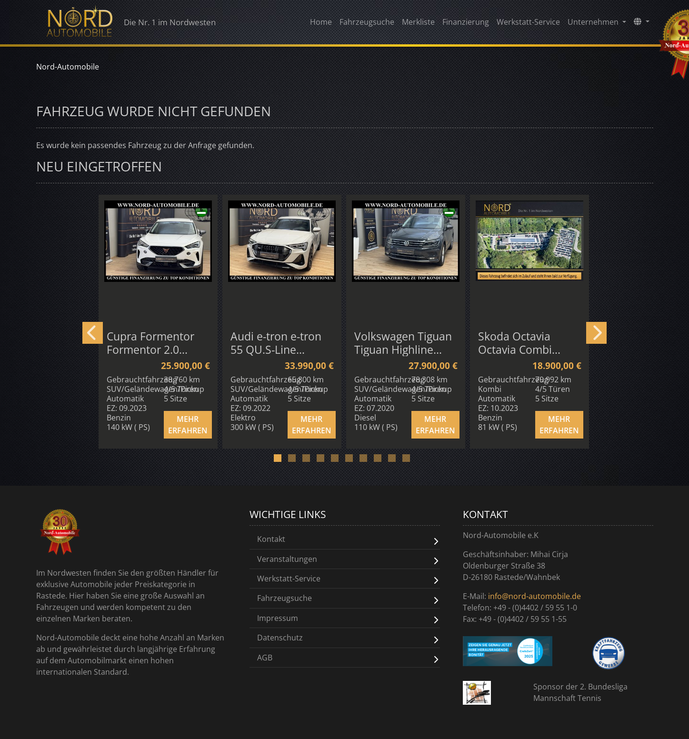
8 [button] (382, 461)
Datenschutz (280, 636)
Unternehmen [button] (594, 24)
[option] (159, 321)
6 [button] (354, 461)
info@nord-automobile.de (534, 596)
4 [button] (325, 461)
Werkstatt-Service (528, 24)
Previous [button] (92, 333)
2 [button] (297, 461)
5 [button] (340, 461)
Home (321, 24)
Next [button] (596, 333)
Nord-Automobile (67, 66)
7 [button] (368, 461)
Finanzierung (465, 24)
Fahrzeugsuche (367, 24)
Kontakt (271, 539)
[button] (641, 23)
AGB (264, 656)
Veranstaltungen (287, 558)
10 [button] (411, 461)
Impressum (277, 617)
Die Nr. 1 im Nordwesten (139, 24)
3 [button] (311, 461)
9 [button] (397, 461)
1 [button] (282, 461)
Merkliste (418, 24)
